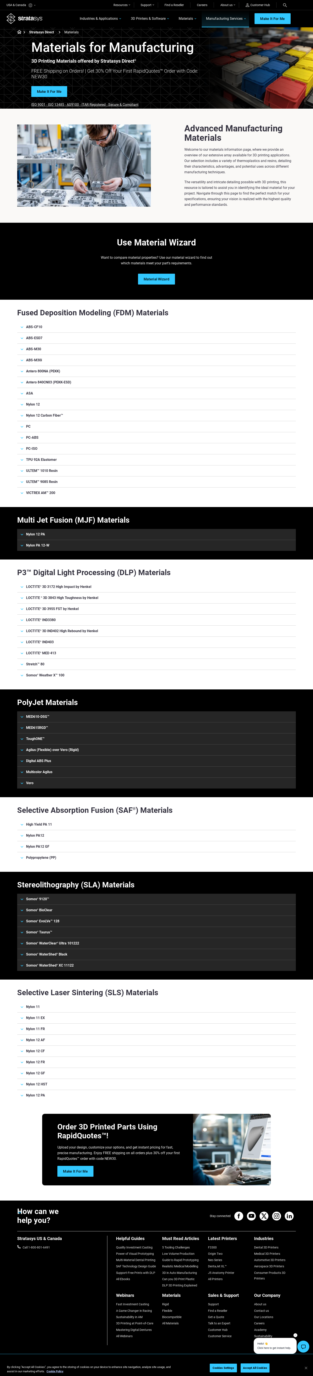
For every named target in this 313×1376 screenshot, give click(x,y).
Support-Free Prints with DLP (135, 1273)
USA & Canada (21, 5)
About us (226, 5)
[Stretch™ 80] (156, 664)
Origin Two (215, 1253)
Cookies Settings (223, 1367)
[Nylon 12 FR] (156, 1062)
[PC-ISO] (156, 448)
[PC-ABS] (156, 437)
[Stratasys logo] (25, 18)
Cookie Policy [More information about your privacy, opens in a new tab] (55, 1371)
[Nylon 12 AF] (156, 1040)
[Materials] (183, 1297)
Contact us (261, 1310)
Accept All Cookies (255, 1367)
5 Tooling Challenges (176, 1247)
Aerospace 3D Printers (269, 1266)
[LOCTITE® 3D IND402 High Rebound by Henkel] (156, 631)
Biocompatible (171, 1317)
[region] (156, 1368)
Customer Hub (258, 5)
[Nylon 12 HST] (156, 1084)
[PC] (156, 426)
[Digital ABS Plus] (156, 761)
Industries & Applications (99, 19)
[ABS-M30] (156, 349)
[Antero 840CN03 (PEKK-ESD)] (156, 382)
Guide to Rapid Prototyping (180, 1260)
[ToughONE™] (156, 738)
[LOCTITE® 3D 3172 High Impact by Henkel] (156, 586)
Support (146, 5)
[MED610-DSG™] (156, 716)
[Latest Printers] (229, 1240)
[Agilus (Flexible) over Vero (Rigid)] (156, 749)
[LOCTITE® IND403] (156, 642)
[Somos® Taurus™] (156, 932)
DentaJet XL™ (217, 1266)
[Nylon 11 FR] (156, 1029)
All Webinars (124, 1336)
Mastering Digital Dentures (134, 1330)
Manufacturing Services (224, 19)
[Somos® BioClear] (156, 910)
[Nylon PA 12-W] (156, 545)
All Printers (215, 1279)
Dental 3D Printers (266, 1247)
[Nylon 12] (156, 404)
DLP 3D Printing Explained (179, 1285)
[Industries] (275, 1240)
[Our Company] (275, 1297)
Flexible (167, 1310)
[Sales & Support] (229, 1297)
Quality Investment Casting (134, 1247)
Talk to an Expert (219, 1323)
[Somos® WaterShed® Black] (156, 954)
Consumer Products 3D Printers (269, 1275)
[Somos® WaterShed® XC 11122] (156, 965)
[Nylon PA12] (156, 835)
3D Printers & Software (148, 19)
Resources (120, 5)
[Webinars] (137, 1297)
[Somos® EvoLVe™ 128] (156, 921)
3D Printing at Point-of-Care (134, 1323)
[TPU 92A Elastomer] (156, 459)
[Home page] (18, 32)
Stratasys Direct (41, 32)
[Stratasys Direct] (59, 32)
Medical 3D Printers (267, 1253)
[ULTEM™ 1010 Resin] (156, 470)
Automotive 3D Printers (269, 1260)
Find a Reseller (174, 5)
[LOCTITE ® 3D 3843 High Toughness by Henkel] (156, 597)
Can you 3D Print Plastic (178, 1279)
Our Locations (263, 1317)
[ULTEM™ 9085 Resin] (156, 481)
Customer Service (219, 1336)
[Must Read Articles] (183, 1240)
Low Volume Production (178, 1253)
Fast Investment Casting (132, 1304)
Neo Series (215, 1260)
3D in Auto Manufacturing (179, 1273)
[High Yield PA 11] (156, 824)
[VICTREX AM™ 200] (156, 493)
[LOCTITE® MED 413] (156, 653)
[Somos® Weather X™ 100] (156, 675)
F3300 (212, 1247)
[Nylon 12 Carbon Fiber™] (156, 415)
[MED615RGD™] (156, 727)
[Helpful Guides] (137, 1240)
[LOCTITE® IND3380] (156, 620)
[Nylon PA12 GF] (156, 846)
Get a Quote (216, 1317)
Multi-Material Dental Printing (135, 1260)
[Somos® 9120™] (156, 899)
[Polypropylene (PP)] (156, 857)
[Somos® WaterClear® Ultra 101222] (156, 943)
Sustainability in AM (129, 1317)
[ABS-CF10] (156, 327)
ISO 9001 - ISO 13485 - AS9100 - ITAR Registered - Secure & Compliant (84, 105)
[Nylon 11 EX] (156, 1018)
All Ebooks (123, 1279)
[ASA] (156, 393)
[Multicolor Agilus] (156, 772)
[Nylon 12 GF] (156, 1073)
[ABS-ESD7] (156, 338)
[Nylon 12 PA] (156, 534)
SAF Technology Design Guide (136, 1266)
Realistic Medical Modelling (180, 1266)
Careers (202, 5)
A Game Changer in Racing (134, 1310)
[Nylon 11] (156, 1006)
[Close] (306, 1368)
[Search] (285, 5)
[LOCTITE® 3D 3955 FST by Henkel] (156, 609)
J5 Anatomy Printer (221, 1273)
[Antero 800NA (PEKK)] (156, 371)
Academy (260, 1330)
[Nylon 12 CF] (156, 1051)
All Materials (170, 1323)
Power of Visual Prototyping (135, 1253)
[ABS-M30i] (156, 360)
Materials (185, 19)
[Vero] (156, 783)
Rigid (165, 1304)
